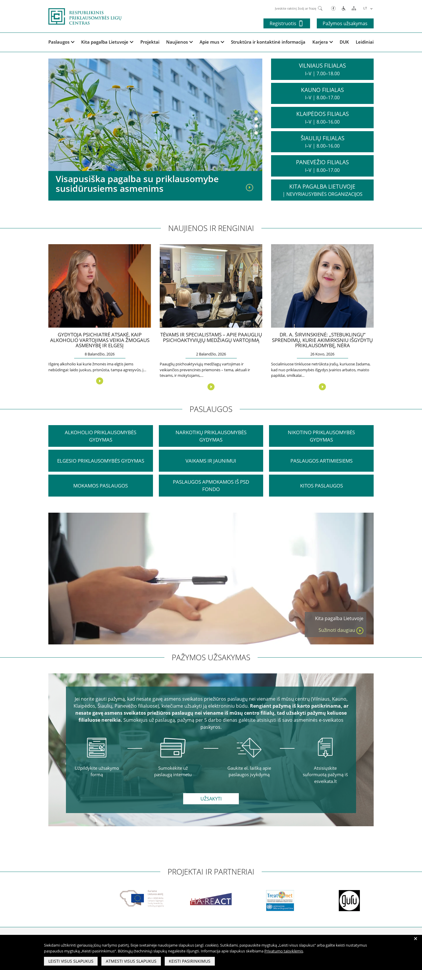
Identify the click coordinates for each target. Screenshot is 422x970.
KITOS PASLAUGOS (321, 486)
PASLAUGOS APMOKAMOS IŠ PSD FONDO (211, 486)
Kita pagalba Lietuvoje (107, 42)
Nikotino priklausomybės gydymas (321, 436)
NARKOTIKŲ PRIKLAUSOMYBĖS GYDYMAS (211, 436)
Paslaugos (61, 42)
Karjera (322, 42)
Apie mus (212, 42)
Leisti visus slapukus (70, 961)
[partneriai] (48, 900)
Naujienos (179, 42)
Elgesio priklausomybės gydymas (100, 461)
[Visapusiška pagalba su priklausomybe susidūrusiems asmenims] (249, 187)
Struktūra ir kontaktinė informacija (268, 42)
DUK (344, 42)
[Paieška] (320, 7)
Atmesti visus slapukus (131, 961)
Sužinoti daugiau (341, 630)
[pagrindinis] (85, 16)
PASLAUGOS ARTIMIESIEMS (321, 461)
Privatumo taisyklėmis (283, 951)
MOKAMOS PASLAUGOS (100, 486)
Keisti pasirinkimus (190, 961)
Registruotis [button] (285, 23)
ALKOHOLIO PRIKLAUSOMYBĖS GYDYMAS (100, 436)
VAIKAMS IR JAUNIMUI (211, 461)
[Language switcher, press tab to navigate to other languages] (367, 8)
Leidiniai (365, 42)
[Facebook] (333, 8)
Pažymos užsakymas (345, 23)
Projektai (149, 42)
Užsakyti (211, 799)
